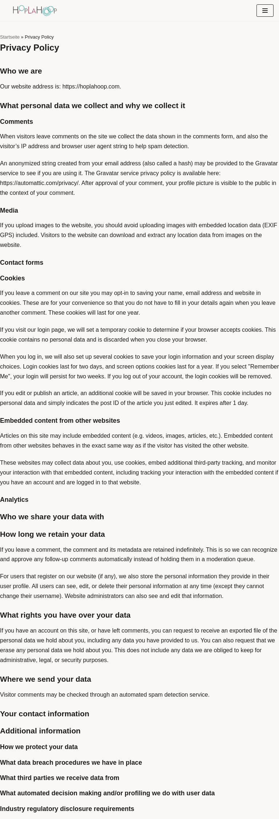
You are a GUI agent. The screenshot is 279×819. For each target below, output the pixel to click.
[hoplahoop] (35, 10)
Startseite (10, 37)
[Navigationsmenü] (265, 10)
